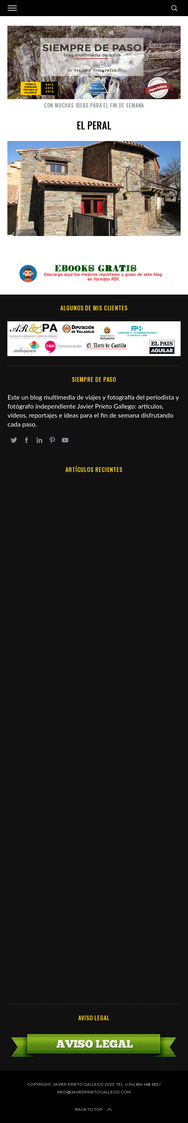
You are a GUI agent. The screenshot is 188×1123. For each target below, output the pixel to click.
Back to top (94, 1109)
